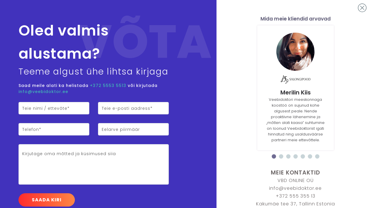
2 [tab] (281, 156)
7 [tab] (317, 156)
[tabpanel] (295, 87)
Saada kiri (47, 199)
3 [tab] (288, 156)
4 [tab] (295, 156)
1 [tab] (274, 156)
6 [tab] (310, 156)
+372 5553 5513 (108, 85)
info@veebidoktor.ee (43, 91)
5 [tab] (303, 156)
